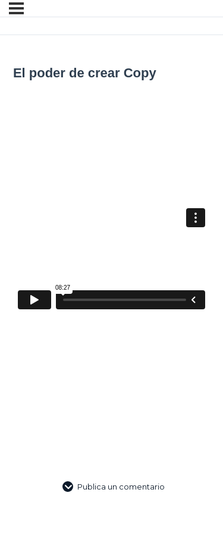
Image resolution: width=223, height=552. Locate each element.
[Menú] (16, 8)
